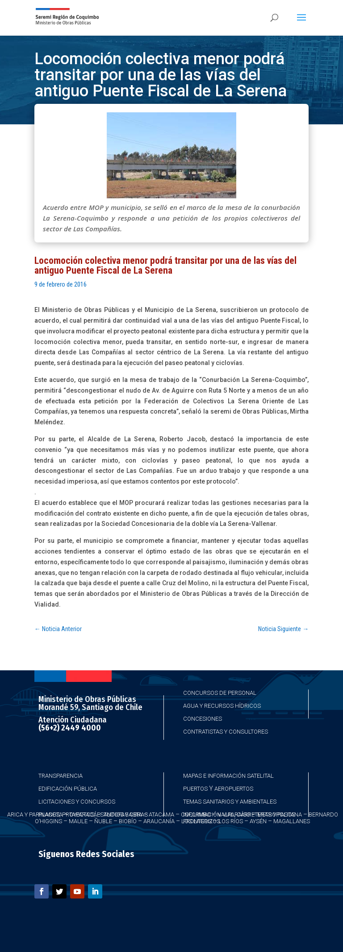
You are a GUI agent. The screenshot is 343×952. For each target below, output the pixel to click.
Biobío (128, 821)
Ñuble (103, 821)
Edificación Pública (67, 788)
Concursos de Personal (219, 692)
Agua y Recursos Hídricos (222, 705)
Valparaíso (234, 814)
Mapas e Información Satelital (228, 775)
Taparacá (83, 814)
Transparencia (60, 775)
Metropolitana (279, 814)
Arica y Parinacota (35, 814)
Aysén (258, 821)
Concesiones (202, 718)
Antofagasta (123, 814)
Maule (78, 821)
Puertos (195, 788)
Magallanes (291, 821)
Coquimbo (196, 814)
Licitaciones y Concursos (76, 801)
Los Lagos (196, 821)
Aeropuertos (233, 788)
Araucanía (159, 821)
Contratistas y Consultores (225, 731)
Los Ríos (230, 821)
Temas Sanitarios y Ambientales (229, 801)
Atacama (161, 814)
